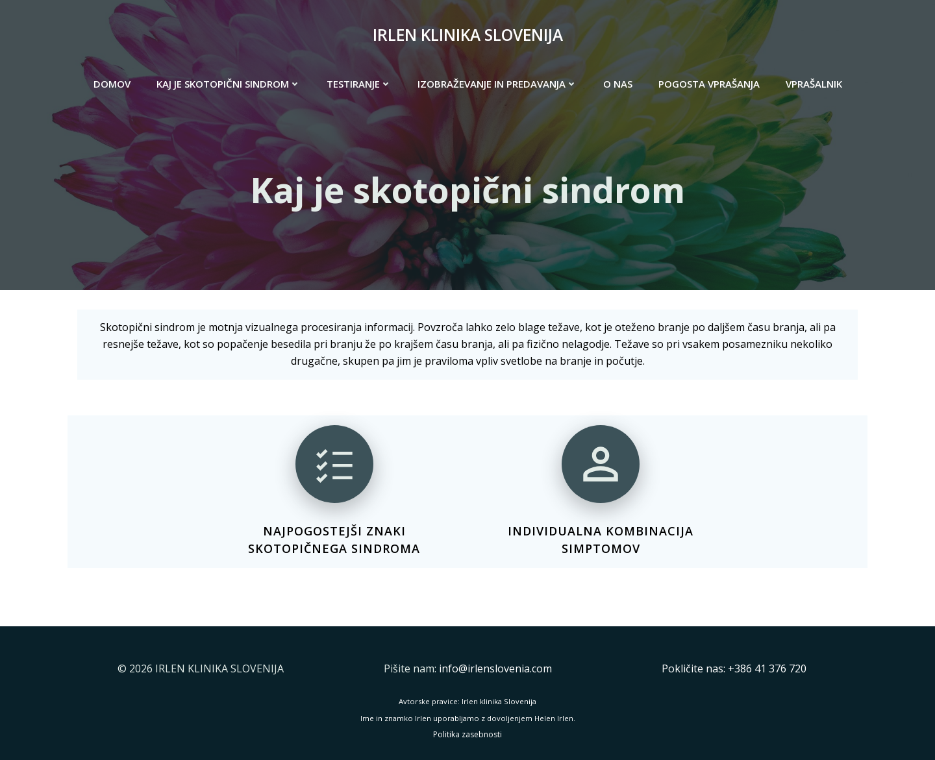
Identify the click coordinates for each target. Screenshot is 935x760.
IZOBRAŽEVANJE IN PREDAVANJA (497, 83)
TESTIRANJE (359, 83)
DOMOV (112, 83)
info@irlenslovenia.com (495, 668)
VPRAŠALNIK (814, 83)
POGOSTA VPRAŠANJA (709, 83)
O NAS (617, 83)
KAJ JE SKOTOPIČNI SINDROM (228, 83)
